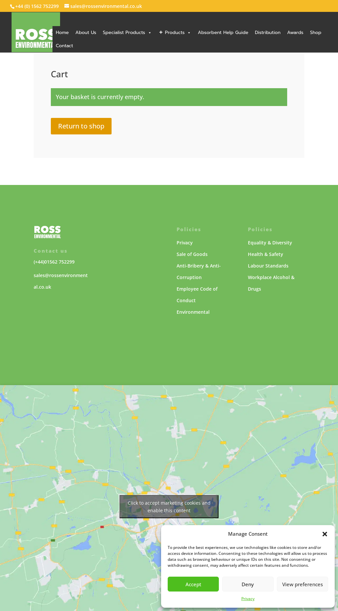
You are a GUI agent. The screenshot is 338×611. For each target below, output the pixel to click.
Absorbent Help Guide (223, 32)
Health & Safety (265, 254)
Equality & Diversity (270, 242)
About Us (85, 32)
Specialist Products (127, 32)
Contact (64, 45)
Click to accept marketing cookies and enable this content (169, 507)
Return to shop (81, 126)
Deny (248, 584)
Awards (295, 32)
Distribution (268, 32)
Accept (193, 584)
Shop (315, 32)
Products (178, 32)
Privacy (247, 598)
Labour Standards (268, 266)
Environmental (193, 312)
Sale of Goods (192, 254)
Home (62, 32)
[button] (324, 534)
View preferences (302, 584)
